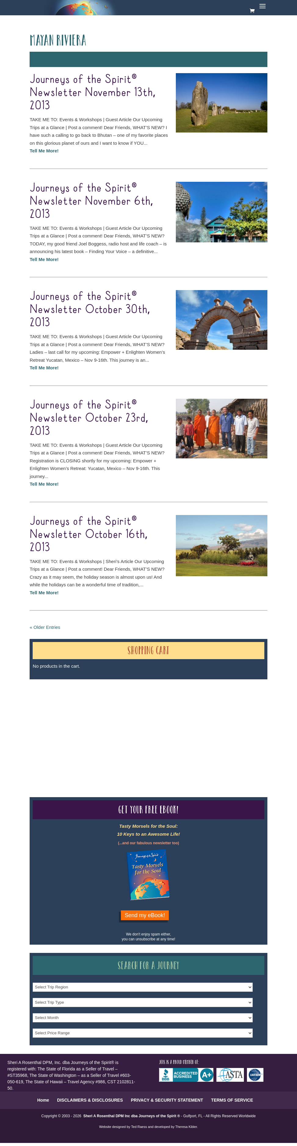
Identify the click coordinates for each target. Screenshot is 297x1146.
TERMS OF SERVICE (232, 1100)
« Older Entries (45, 627)
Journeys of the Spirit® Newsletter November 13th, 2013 (92, 92)
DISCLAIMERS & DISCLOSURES (90, 1100)
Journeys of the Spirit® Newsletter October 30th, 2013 (90, 309)
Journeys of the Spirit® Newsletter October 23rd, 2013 (89, 418)
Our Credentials (121, 723)
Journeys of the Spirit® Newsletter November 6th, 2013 (91, 201)
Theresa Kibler (186, 1127)
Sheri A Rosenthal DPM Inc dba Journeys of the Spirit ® (131, 1116)
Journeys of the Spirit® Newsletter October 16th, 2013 (88, 534)
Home (43, 1100)
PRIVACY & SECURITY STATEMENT (167, 1100)
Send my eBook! (145, 915)
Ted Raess (139, 1127)
